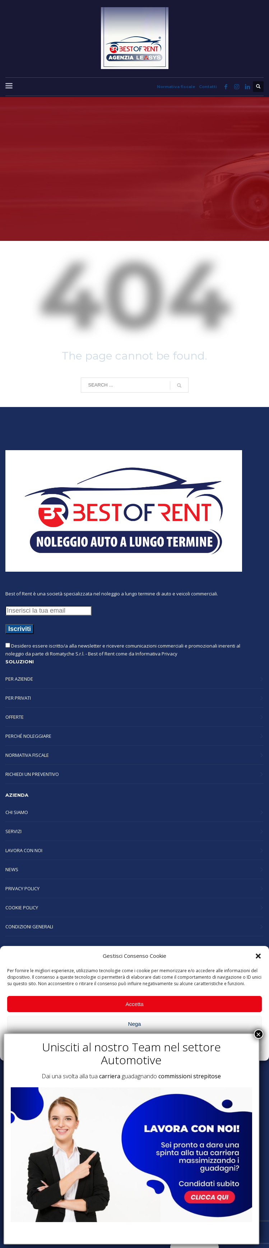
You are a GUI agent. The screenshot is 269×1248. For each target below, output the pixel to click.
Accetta (134, 1004)
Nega (134, 1024)
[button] (258, 956)
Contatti (208, 86)
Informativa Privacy (156, 653)
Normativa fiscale (176, 86)
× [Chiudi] (258, 1034)
